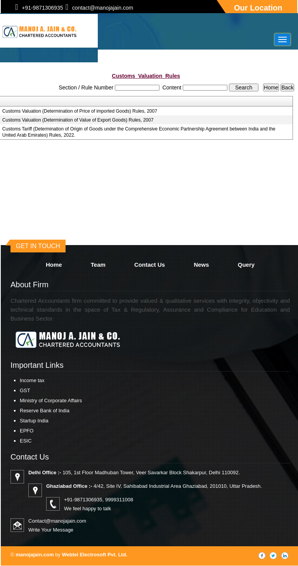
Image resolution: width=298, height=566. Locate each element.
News (201, 264)
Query (246, 264)
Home (54, 264)
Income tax (32, 380)
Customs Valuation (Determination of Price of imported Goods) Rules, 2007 (79, 111)
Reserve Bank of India (44, 410)
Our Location (258, 7)
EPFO (26, 431)
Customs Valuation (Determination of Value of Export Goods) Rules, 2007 (78, 120)
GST (25, 390)
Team (98, 264)
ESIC (25, 441)
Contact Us (149, 264)
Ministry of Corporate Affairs (51, 400)
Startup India (34, 421)
